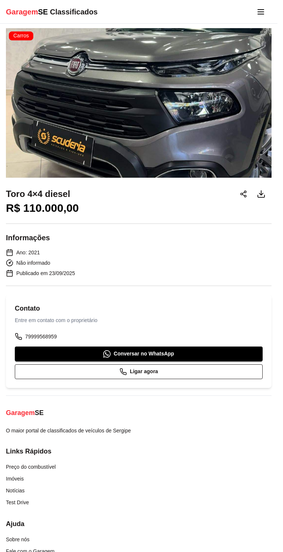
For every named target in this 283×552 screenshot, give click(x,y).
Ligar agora (138, 371)
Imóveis (15, 479)
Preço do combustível (31, 467)
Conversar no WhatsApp (138, 354)
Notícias (15, 491)
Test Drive (17, 502)
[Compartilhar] (243, 194)
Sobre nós (18, 539)
